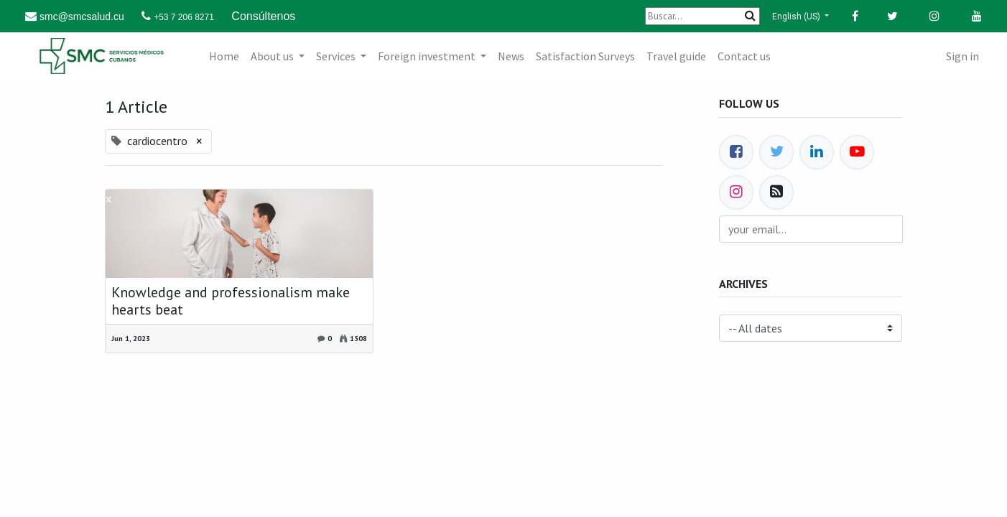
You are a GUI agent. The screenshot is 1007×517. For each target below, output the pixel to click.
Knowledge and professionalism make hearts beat (230, 301)
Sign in (962, 56)
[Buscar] (702, 16)
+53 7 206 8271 (184, 17)
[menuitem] (224, 56)
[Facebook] (736, 152)
